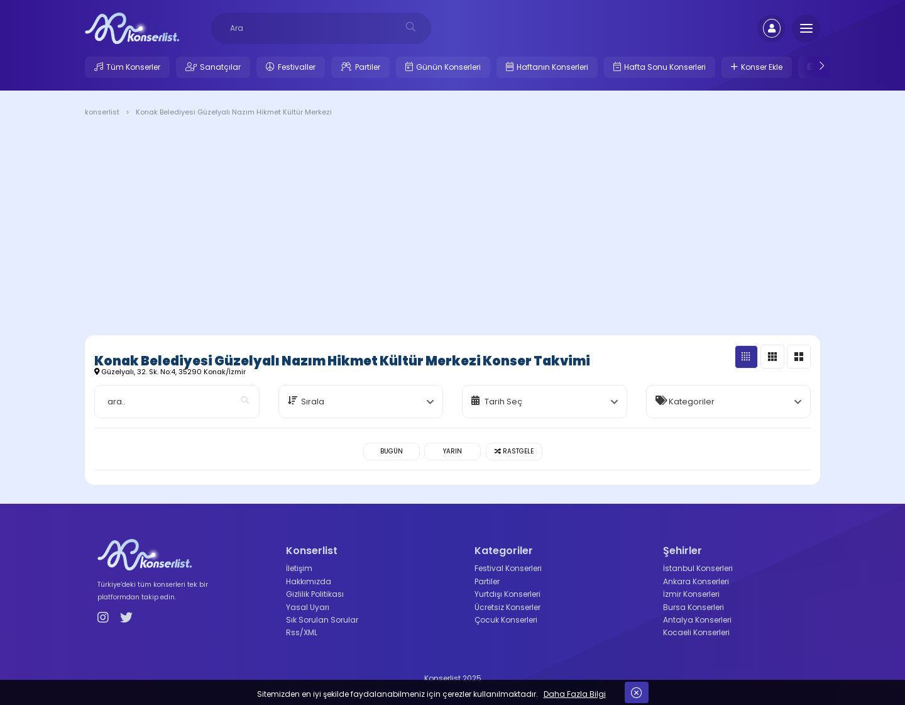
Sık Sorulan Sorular (322, 619)
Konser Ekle (761, 67)
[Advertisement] (452, 228)
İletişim (299, 568)
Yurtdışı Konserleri (507, 594)
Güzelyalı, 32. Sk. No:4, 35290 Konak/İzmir (170, 372)
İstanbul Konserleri (698, 568)
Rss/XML (301, 632)
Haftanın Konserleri (552, 67)
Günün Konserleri (448, 67)
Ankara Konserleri (696, 581)
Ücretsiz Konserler (507, 607)
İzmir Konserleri (691, 594)
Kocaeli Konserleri (696, 632)
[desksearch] (410, 26)
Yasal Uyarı (307, 607)
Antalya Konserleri (697, 619)
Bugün (391, 451)
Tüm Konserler (133, 67)
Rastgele (514, 451)
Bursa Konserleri (693, 607)
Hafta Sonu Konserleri (665, 67)
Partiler (367, 67)
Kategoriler (692, 402)
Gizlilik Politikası (315, 594)
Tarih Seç (503, 402)
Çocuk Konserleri (505, 619)
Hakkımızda (308, 581)
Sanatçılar (220, 67)
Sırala (312, 402)
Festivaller (296, 67)
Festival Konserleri (508, 568)
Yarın (452, 451)
